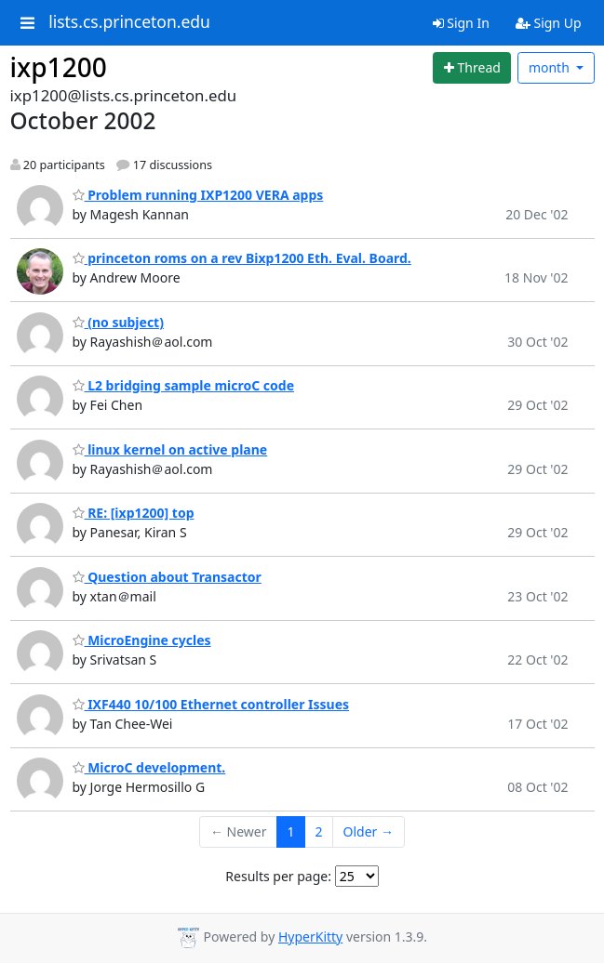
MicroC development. (149, 767)
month (551, 67)
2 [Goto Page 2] (319, 831)
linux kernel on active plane (170, 449)
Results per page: (278, 876)
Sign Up (549, 23)
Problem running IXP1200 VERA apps (198, 195)
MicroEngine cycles (142, 640)
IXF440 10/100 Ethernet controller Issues (211, 704)
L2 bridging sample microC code (184, 385)
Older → (368, 831)
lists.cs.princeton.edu (129, 22)
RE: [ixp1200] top (134, 512)
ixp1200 (58, 67)
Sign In (461, 23)
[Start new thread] (472, 68)
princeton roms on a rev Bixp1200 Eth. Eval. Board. (242, 258)
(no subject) (118, 322)
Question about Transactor (167, 577)
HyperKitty (310, 936)
